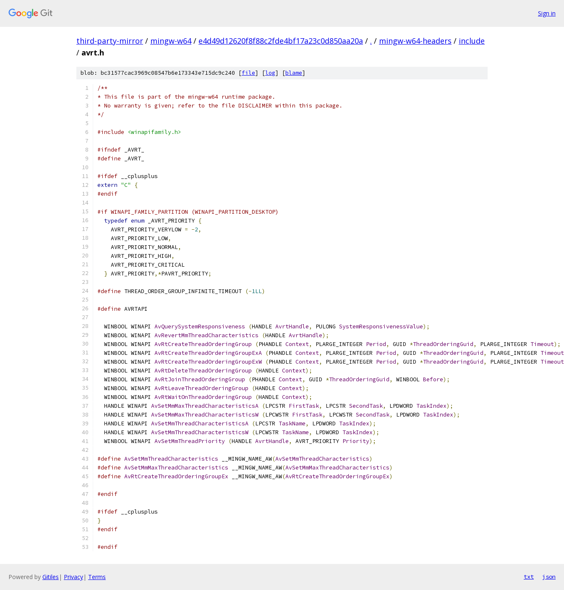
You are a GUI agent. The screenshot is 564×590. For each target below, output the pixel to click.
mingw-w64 (170, 41)
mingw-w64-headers (415, 41)
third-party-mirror (109, 41)
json (549, 576)
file (248, 72)
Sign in (547, 13)
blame (293, 72)
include (472, 41)
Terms (97, 577)
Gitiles (50, 577)
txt (529, 576)
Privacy (73, 577)
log (270, 72)
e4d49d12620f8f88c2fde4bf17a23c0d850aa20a (280, 41)
